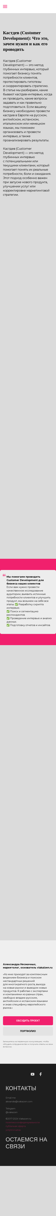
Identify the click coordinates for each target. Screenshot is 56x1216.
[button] (28, 1020)
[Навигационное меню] (5, 6)
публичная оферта (16, 1126)
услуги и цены (13, 1130)
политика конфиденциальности (23, 1123)
